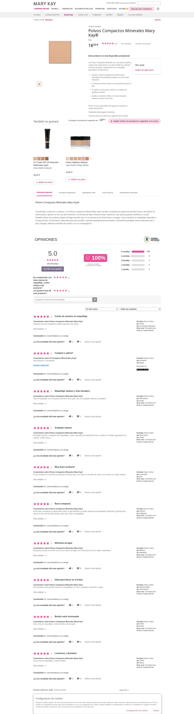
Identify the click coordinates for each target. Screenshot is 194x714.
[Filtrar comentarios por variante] (140, 309)
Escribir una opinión (143, 44)
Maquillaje (68, 15)
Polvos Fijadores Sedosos (77, 162)
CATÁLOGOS (112, 9)
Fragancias (97, 15)
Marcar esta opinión (93, 342)
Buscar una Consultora (141, 9)
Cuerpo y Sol (83, 15)
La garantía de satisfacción (128, 3)
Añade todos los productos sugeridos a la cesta (135, 121)
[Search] (149, 3)
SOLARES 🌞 (124, 9)
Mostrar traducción (41, 365)
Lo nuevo (37, 15)
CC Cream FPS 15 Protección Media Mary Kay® (46, 163)
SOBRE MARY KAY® (112, 3)
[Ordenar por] (101, 309)
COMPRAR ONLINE (41, 9)
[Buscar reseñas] (94, 299)
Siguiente (124, 690)
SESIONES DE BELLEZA (84, 9)
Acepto (156, 710)
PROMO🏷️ (55, 9)
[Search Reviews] (66, 299)
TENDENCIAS (67, 9)
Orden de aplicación (144, 70)
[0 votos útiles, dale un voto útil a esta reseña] (71, 379)
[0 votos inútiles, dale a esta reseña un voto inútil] (79, 379)
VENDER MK (100, 9)
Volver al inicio (60, 690)
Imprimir (158, 20)
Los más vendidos (135, 15)
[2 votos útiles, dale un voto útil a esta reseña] (71, 531)
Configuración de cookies (137, 710)
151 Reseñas (126, 44)
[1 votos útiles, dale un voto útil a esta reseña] (71, 341)
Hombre (109, 15)
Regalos (120, 15)
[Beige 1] (59, 52)
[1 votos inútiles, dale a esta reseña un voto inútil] (79, 341)
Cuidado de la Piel (52, 15)
